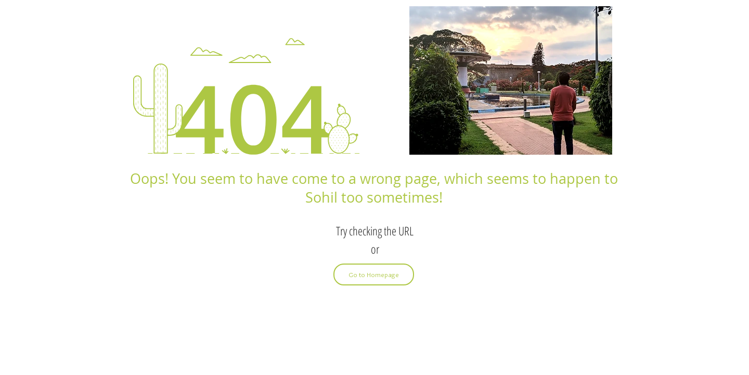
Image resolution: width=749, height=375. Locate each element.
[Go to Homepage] (373, 274)
